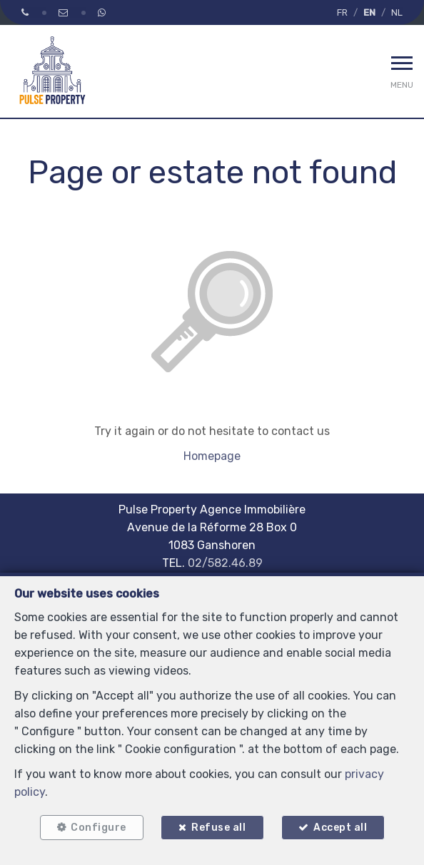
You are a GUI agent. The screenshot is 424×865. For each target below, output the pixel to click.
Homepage (212, 456)
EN (369, 12)
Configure (98, 828)
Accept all (340, 828)
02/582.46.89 (225, 563)
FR (342, 12)
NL (397, 12)
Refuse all (218, 828)
